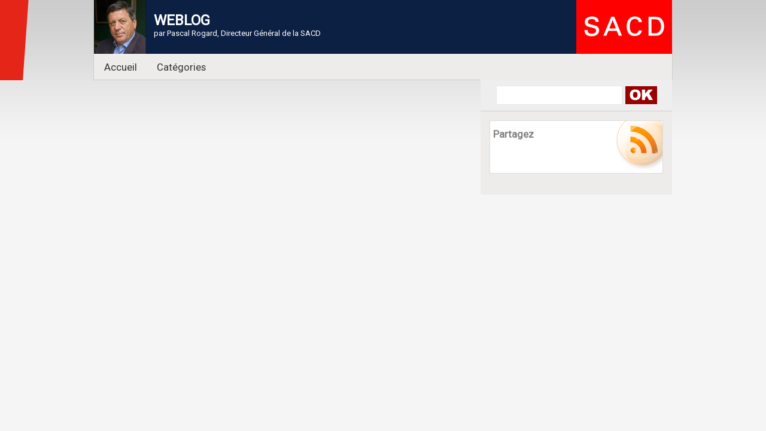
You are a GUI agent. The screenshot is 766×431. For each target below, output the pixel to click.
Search (640, 95)
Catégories (181, 67)
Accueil (120, 67)
